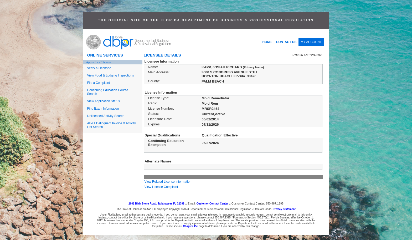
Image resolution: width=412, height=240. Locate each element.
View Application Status (103, 101)
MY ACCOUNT (311, 42)
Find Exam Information (103, 108)
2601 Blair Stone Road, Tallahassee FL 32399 (156, 203)
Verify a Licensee (99, 68)
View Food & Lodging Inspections (110, 75)
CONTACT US (286, 42)
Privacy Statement (284, 209)
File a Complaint (98, 83)
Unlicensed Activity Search (105, 116)
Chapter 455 (190, 226)
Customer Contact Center (212, 203)
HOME (267, 42)
